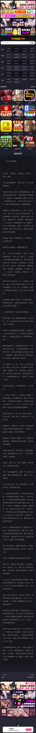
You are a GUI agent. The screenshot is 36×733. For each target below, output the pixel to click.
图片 (2, 68)
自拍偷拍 (16, 54)
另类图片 (32, 69)
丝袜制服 (16, 57)
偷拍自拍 (16, 60)
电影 (2, 62)
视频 (2, 56)
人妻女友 (24, 73)
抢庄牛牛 (32, 51)
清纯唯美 (16, 69)
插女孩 (9, 79)
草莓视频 (24, 79)
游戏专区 (32, 48)
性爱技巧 (32, 75)
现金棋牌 (24, 51)
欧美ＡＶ (24, 54)
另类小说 (16, 75)
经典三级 (16, 63)
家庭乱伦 (16, 73)
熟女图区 (24, 69)
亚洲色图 (16, 67)
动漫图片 (32, 67)
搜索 (32, 42)
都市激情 (9, 73)
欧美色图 (24, 67)
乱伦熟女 (24, 63)
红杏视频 (9, 82)
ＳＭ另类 (32, 57)
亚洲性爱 (9, 60)
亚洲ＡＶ (9, 54)
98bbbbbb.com (18, 38)
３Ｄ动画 (32, 54)
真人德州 (16, 48)
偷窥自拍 (9, 67)
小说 (2, 74)
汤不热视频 (32, 79)
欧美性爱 (32, 60)
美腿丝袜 (9, 69)
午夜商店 (16, 79)
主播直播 (24, 57)
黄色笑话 (24, 75)
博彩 (2, 49)
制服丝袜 (9, 63)
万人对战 (24, 48)
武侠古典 (32, 73)
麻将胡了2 (8, 51)
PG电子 (9, 48)
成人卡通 (24, 60)
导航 (2, 80)
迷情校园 (9, 75)
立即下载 (29, 729)
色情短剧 (16, 82)
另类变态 (32, 63)
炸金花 (16, 51)
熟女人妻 (9, 57)
